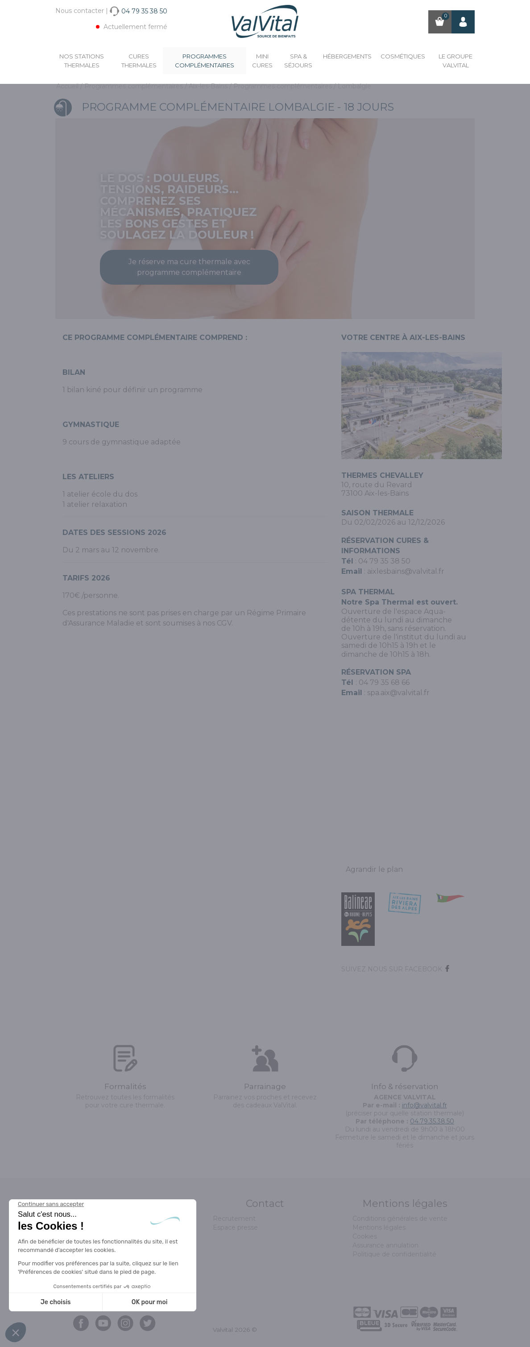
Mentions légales (379, 1227)
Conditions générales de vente (399, 1218)
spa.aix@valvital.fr (398, 692)
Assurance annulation (385, 1245)
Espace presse (235, 1227)
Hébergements (347, 56)
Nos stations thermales (81, 61)
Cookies (364, 1236)
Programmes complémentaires (204, 61)
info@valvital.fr (424, 1105)
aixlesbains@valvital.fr (405, 571)
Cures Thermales (139, 61)
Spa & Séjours (298, 61)
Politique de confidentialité (394, 1254)
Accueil (68, 86)
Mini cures (262, 61)
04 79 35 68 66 (384, 682)
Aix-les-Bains (209, 86)
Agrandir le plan (374, 869)
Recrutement (234, 1218)
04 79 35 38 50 (384, 561)
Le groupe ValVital (455, 61)
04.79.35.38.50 (432, 1121)
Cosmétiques (403, 56)
